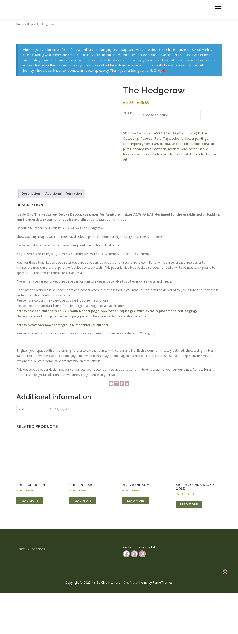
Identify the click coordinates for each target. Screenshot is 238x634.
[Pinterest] (122, 424)
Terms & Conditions (30, 590)
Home (20, 24)
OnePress (130, 623)
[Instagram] (116, 424)
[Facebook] (111, 424)
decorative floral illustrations (180, 144)
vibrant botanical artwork (160, 154)
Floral (158, 138)
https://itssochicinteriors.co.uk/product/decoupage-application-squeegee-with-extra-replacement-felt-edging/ (106, 352)
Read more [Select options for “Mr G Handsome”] (136, 542)
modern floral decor (182, 149)
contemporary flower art (140, 144)
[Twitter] (127, 424)
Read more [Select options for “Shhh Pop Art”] (82, 542)
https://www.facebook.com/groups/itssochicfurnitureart (62, 366)
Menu (218, 8)
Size (128, 113)
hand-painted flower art (149, 149)
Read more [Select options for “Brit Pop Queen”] (29, 542)
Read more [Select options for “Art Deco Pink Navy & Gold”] (189, 545)
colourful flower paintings (190, 138)
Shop (30, 24)
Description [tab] (31, 234)
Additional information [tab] (63, 234)
